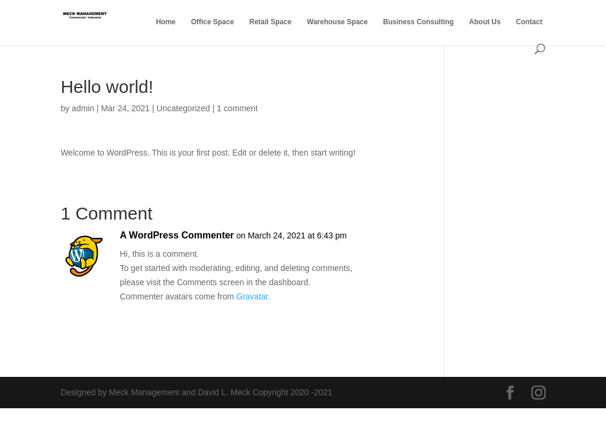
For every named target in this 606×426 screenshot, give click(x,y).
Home (165, 22)
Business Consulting (418, 22)
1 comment (237, 108)
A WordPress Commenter (177, 235)
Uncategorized (183, 108)
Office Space (212, 22)
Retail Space (270, 22)
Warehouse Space (337, 22)
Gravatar (252, 296)
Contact (529, 22)
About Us (485, 22)
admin (83, 108)
